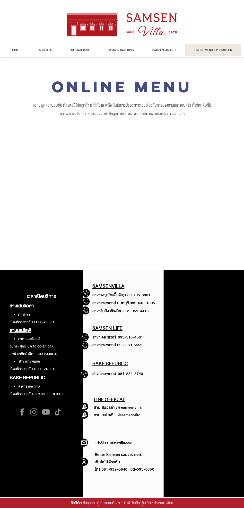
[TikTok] (57, 412)
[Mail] (84, 443)
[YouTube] (46, 412)
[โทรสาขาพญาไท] (86, 301)
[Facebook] (22, 412)
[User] (84, 462)
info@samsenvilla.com (114, 442)
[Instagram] (34, 412)
